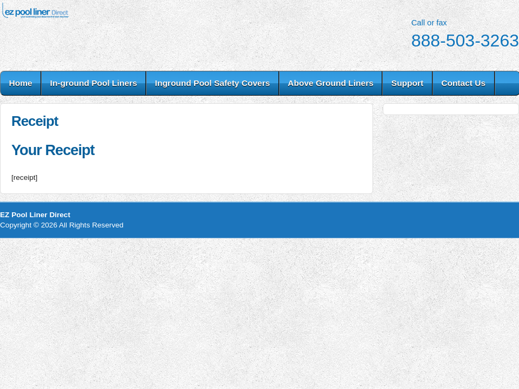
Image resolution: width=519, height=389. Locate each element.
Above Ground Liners (330, 83)
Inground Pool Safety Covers (212, 83)
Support (407, 83)
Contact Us (463, 83)
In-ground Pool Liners (93, 83)
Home (20, 83)
